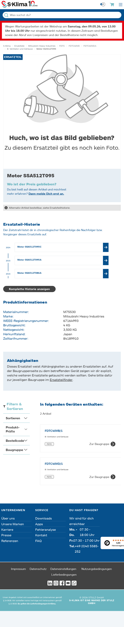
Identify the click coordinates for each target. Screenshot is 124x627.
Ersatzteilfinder (61, 380)
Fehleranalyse (45, 495)
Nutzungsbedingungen (96, 534)
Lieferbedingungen (64, 540)
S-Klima (7, 46)
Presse (6, 501)
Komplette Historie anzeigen (29, 289)
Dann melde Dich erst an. (46, 193)
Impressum (18, 534)
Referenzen (9, 506)
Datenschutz (38, 534)
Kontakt (41, 501)
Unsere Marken (12, 490)
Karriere (7, 495)
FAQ (38, 506)
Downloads (43, 484)
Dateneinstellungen (63, 534)
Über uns (8, 484)
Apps (39, 490)
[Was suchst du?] (62, 15)
